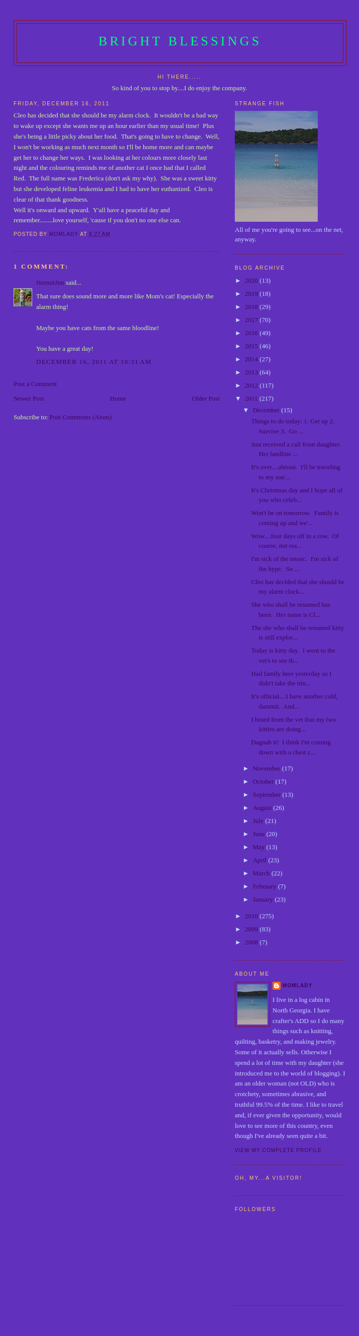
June (259, 834)
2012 (252, 385)
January (264, 899)
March (262, 873)
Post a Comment (35, 384)
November (267, 768)
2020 (252, 280)
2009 (252, 929)
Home (118, 398)
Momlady (297, 985)
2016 (252, 333)
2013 (252, 372)
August (263, 807)
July (259, 820)
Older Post (206, 398)
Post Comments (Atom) (81, 417)
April (260, 860)
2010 (252, 916)
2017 (252, 320)
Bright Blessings (180, 41)
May (259, 847)
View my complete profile (278, 1150)
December (267, 410)
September (268, 794)
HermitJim (50, 282)
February (265, 886)
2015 (252, 346)
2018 (252, 306)
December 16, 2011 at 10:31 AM (94, 361)
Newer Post (29, 398)
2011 (252, 398)
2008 (252, 942)
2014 (252, 359)
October (264, 781)
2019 (252, 293)
